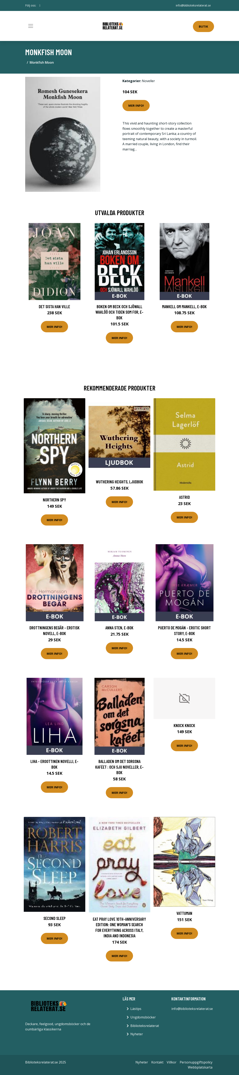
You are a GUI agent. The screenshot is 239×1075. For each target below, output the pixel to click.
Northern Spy (54, 499)
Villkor (171, 1062)
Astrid (184, 497)
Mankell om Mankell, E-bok (184, 306)
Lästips (135, 1008)
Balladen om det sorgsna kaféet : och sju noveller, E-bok (119, 767)
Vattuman (184, 913)
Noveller (148, 81)
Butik (203, 26)
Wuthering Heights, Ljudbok (119, 481)
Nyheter (136, 1034)
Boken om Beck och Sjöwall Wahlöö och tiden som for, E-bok (119, 312)
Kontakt (157, 1062)
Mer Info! (136, 105)
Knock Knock (184, 725)
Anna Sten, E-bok (119, 627)
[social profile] (40, 5)
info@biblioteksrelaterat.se (193, 5)
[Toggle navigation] (30, 26)
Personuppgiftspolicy (196, 1062)
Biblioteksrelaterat (144, 1026)
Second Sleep (54, 918)
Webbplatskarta (200, 1067)
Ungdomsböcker (143, 1017)
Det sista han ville (54, 306)
